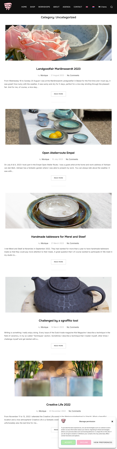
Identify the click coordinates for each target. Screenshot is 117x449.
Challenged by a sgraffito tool (58, 324)
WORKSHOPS (44, 7)
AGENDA (66, 7)
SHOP (32, 7)
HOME (24, 7)
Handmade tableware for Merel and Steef (58, 240)
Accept (68, 442)
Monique (44, 80)
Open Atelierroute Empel (58, 156)
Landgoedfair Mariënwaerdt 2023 (58, 73)
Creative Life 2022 (58, 408)
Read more (60, 98)
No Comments (73, 80)
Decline (84, 442)
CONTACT (78, 7)
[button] (112, 421)
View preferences (103, 442)
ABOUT (56, 7)
